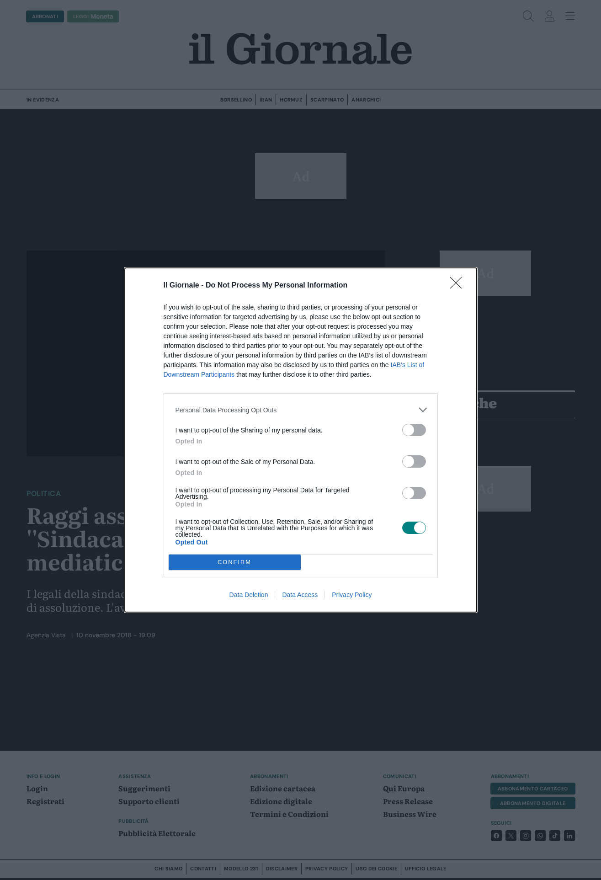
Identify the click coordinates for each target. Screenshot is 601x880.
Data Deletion (248, 594)
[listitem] (301, 410)
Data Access (300, 594)
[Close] (459, 285)
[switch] (414, 430)
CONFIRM (235, 562)
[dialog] (301, 440)
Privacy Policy (352, 594)
